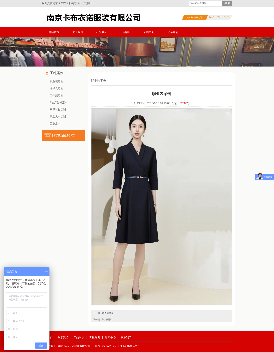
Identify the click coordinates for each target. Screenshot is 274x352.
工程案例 (125, 32)
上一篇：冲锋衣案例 (103, 313)
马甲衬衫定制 (58, 109)
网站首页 (54, 32)
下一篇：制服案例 (102, 319)
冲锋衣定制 (56, 88)
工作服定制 (56, 95)
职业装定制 (56, 81)
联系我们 (172, 32)
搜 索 (227, 3)
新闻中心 (149, 32)
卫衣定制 (55, 123)
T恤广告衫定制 (59, 102)
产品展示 (101, 32)
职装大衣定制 (58, 116)
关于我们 (77, 32)
